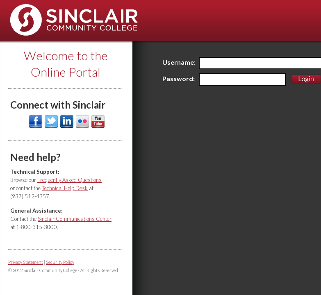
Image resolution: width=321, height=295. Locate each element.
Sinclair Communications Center (75, 219)
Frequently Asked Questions (69, 180)
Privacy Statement (25, 262)
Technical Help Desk (65, 188)
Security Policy (60, 262)
